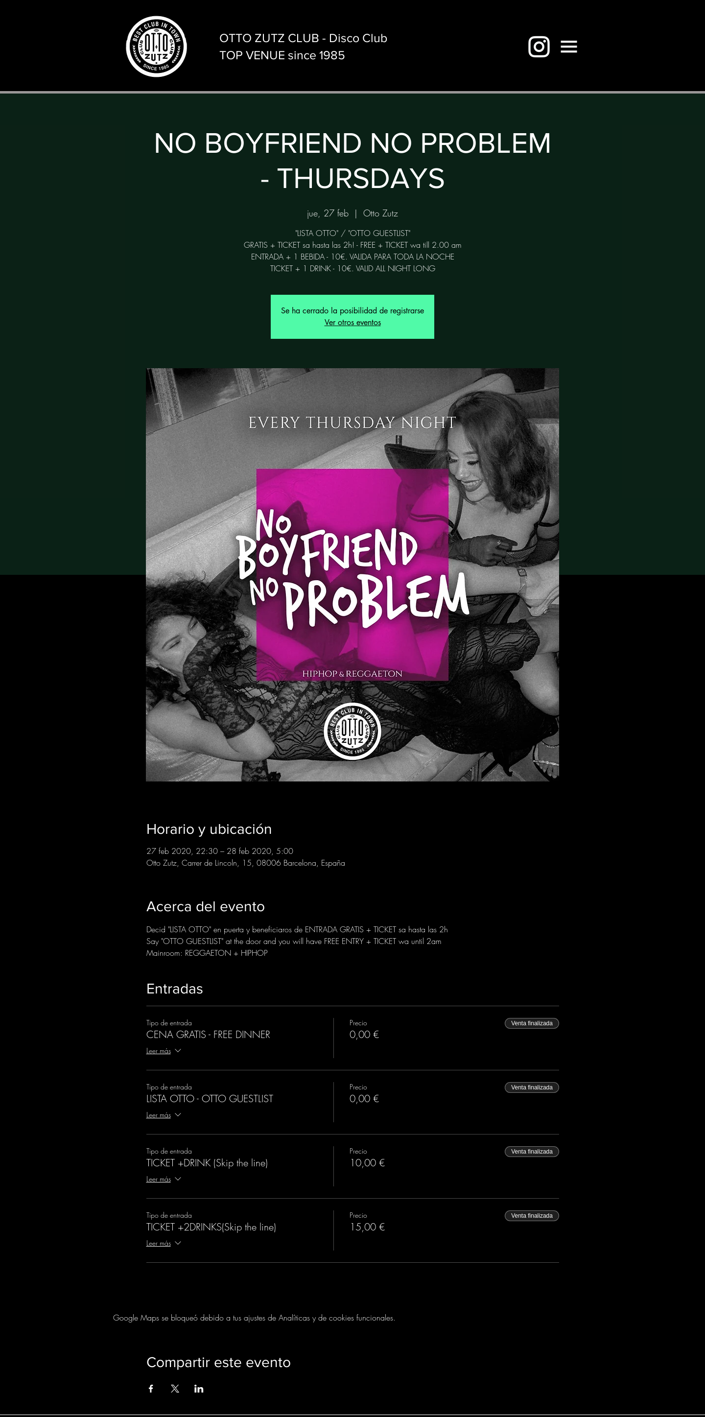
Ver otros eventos (353, 322)
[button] (569, 46)
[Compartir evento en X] (175, 1389)
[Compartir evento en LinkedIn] (199, 1389)
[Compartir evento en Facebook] (151, 1389)
